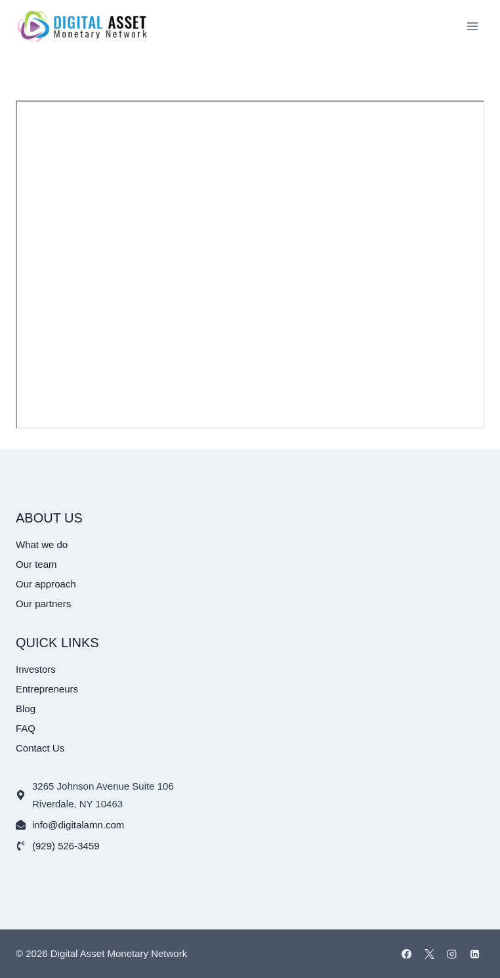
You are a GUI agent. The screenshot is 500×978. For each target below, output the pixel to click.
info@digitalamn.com (78, 824)
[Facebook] (407, 954)
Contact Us (40, 748)
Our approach (46, 583)
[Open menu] (472, 26)
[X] (429, 954)
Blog (25, 708)
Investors (36, 669)
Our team (36, 564)
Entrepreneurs (47, 688)
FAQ (25, 728)
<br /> (250, 264)
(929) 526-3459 (66, 845)
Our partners (43, 603)
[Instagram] (452, 954)
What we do (42, 544)
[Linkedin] (474, 954)
